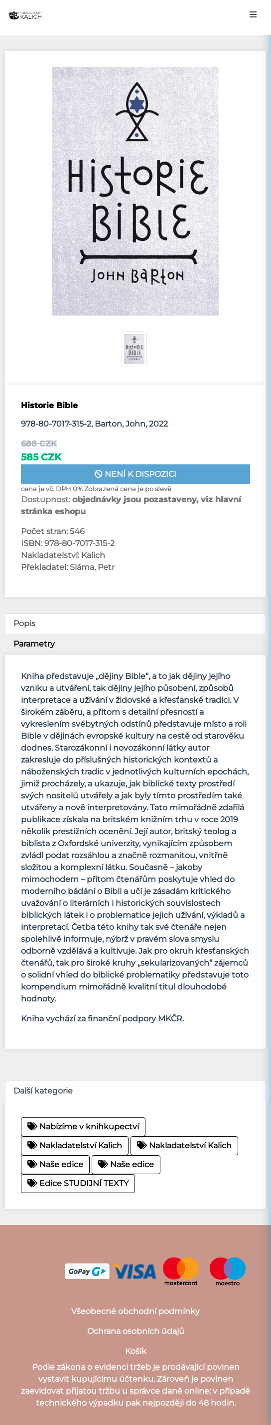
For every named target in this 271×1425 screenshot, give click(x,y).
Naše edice (55, 1164)
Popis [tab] (24, 623)
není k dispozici (135, 474)
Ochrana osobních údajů (135, 1331)
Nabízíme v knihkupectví (83, 1126)
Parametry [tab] (34, 644)
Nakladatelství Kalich (74, 1145)
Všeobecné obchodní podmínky (135, 1311)
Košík (135, 1351)
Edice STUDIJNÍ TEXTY (78, 1183)
